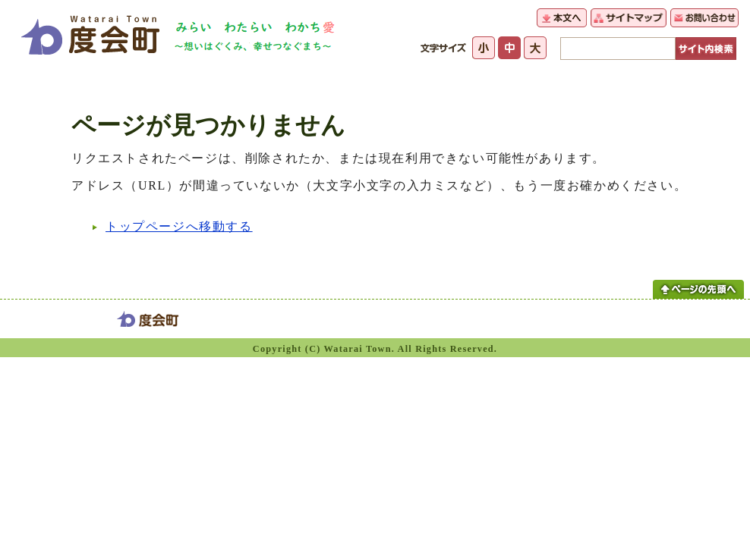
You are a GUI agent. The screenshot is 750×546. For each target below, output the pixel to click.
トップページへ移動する (179, 226)
